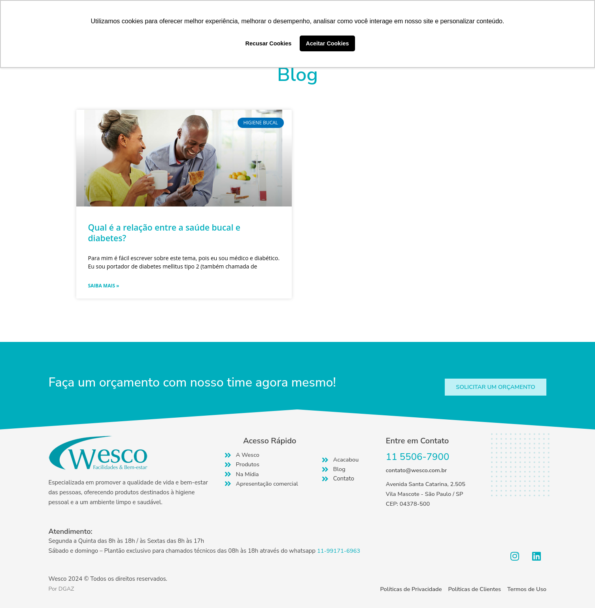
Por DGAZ (62, 589)
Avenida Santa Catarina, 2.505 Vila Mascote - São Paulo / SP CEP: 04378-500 (426, 494)
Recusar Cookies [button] (269, 43)
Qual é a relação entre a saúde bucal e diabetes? (164, 233)
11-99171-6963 (339, 551)
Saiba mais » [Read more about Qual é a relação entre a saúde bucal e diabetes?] (103, 285)
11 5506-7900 (418, 457)
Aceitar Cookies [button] (327, 43)
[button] (494, 387)
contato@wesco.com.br (417, 471)
